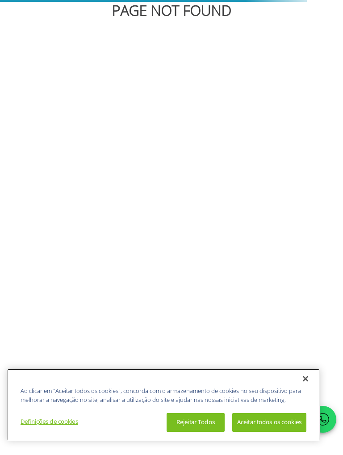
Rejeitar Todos (195, 422)
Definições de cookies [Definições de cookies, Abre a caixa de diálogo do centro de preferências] (49, 422)
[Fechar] (305, 379)
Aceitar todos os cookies (269, 422)
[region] (163, 405)
